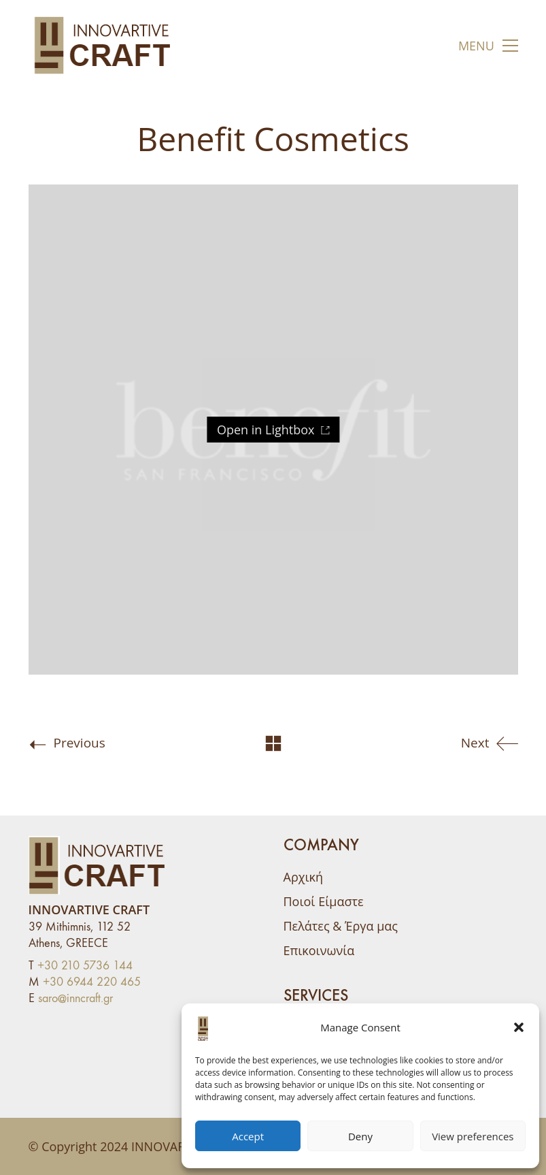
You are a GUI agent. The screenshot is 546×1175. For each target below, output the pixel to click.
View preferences (472, 1136)
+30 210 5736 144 (85, 966)
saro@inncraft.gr (75, 998)
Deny (360, 1136)
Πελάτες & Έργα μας (341, 926)
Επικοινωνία (319, 950)
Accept (248, 1136)
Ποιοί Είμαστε (324, 901)
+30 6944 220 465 (92, 982)
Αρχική (304, 877)
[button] (519, 1027)
